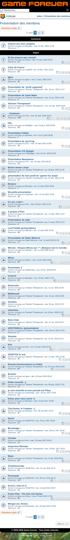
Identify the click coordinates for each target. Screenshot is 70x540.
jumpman (29, 194)
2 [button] (39, 32)
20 (58, 119)
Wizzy (28, 60)
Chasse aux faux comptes (21, 44)
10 (68, 350)
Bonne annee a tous (18, 167)
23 (68, 119)
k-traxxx (12, 276)
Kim (10, 344)
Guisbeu (12, 302)
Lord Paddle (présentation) (22, 228)
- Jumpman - (14, 113)
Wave (11, 456)
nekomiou (13, 310)
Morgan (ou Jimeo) (18, 504)
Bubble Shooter (46, 535)
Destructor (13, 285)
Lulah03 (29, 70)
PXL (27, 116)
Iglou (10, 77)
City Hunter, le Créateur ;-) (21, 408)
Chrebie (12, 438)
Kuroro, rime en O (17, 485)
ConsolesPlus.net (25, 533)
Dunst (11, 418)
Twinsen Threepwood (34, 89)
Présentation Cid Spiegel (21, 151)
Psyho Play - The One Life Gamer (25, 494)
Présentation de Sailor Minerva (24, 238)
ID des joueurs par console (22, 57)
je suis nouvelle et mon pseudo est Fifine (29, 390)
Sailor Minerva (31, 240)
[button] (42, 33)
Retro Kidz (13, 320)
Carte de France (16, 67)
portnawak (30, 393)
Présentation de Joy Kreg (21, 141)
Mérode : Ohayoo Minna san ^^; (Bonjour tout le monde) (37, 248)
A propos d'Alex (16, 211)
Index (39, 16)
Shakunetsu (30, 270)
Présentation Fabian (18, 133)
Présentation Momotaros (21, 159)
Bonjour (12, 184)
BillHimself (13, 293)
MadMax (29, 125)
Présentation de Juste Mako (22, 95)
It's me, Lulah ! (15, 202)
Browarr (12, 374)
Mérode (29, 230)
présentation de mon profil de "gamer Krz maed (33, 175)
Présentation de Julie (19, 220)
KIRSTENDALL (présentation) (23, 328)
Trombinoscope (16, 466)
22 (65, 119)
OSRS (36, 535)
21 (61, 119)
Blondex (29, 46)
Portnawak (13, 476)
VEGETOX (30, 421)
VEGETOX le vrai (16, 354)
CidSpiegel (30, 153)
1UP (35, 533)
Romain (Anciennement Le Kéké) (25, 364)
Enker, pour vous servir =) (21, 398)
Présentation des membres (57, 16)
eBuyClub (48, 533)
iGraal (40, 533)
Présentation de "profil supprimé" (25, 87)
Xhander (12, 336)
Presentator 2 (15, 267)
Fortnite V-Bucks (25, 535)
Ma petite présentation (19, 192)
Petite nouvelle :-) (17, 382)
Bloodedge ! (14, 428)
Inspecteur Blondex (18, 446)
